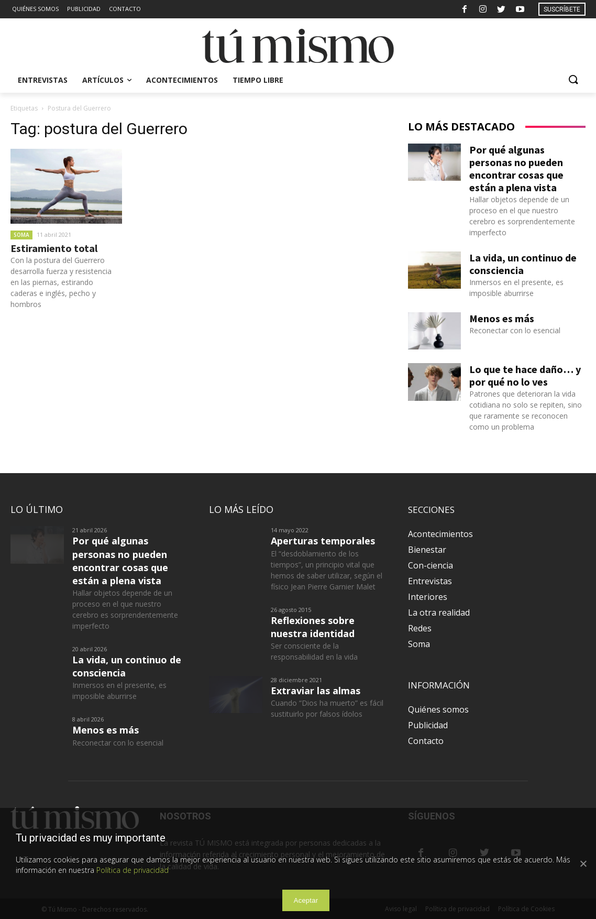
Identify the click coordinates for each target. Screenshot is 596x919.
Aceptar (306, 900)
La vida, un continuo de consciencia (523, 264)
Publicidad (428, 725)
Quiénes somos (438, 709)
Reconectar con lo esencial (514, 330)
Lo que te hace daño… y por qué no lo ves (525, 375)
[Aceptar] (583, 863)
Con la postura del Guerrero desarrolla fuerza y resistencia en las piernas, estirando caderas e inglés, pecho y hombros (61, 282)
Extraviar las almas (315, 690)
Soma (21, 234)
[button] (573, 80)
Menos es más (501, 318)
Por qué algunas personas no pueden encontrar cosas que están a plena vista (516, 168)
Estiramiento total (53, 248)
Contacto (426, 741)
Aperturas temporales (323, 540)
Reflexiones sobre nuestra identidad (313, 627)
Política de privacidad (132, 870)
